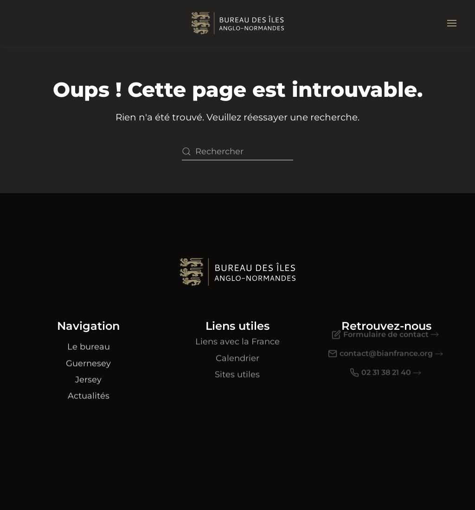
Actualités (88, 390)
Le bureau (88, 341)
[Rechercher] (237, 151)
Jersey (88, 374)
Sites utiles (237, 367)
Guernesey (88, 357)
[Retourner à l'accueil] (237, 23)
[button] (451, 23)
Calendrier (237, 350)
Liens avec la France (237, 334)
